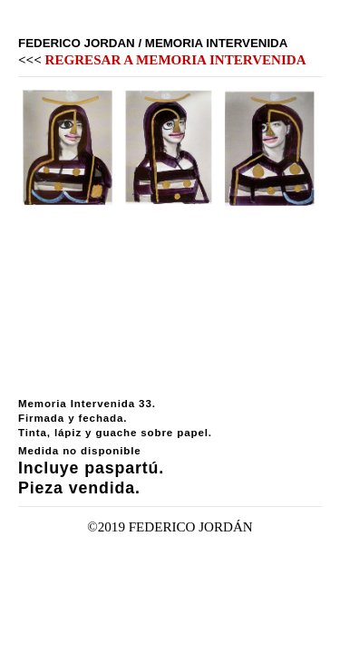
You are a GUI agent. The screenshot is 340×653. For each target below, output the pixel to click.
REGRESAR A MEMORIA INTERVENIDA (175, 60)
